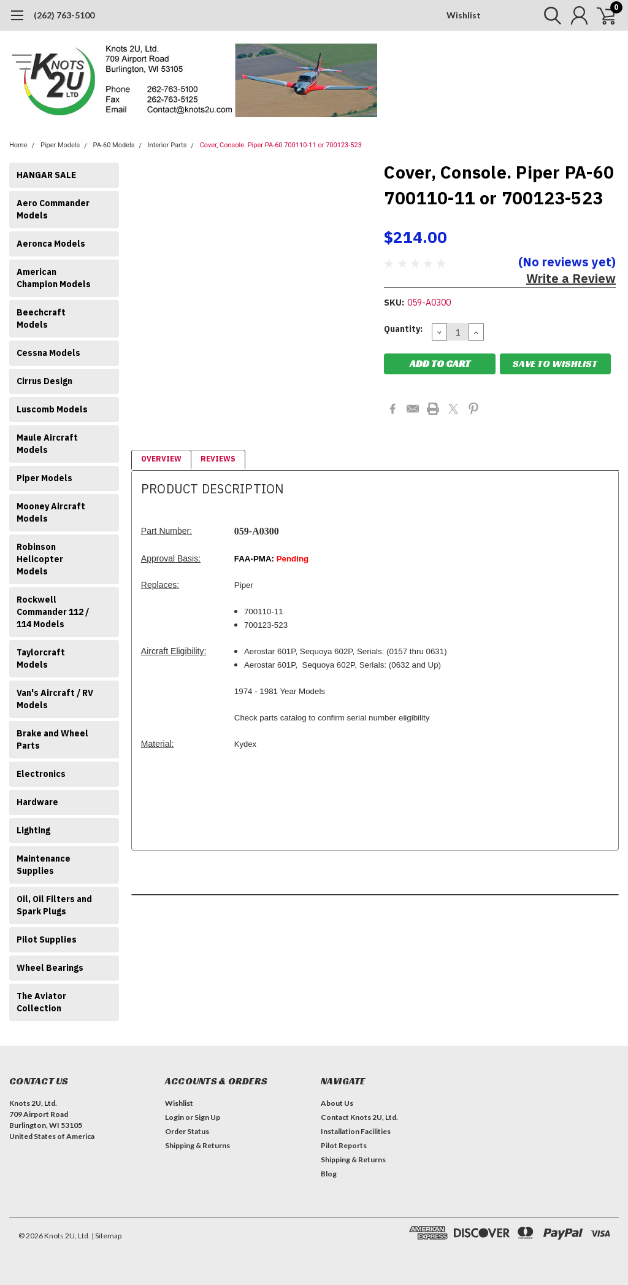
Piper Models (60, 145)
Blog (329, 1173)
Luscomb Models (52, 409)
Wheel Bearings (50, 967)
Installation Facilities (356, 1131)
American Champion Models (54, 278)
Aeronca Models (51, 243)
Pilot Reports (344, 1145)
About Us (337, 1103)
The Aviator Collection (41, 1002)
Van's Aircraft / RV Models (55, 699)
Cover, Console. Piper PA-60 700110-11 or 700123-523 (281, 145)
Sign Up (207, 1117)
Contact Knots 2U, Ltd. (359, 1117)
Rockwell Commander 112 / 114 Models (53, 612)
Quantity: (403, 328)
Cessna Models (48, 352)
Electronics (41, 773)
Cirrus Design (44, 381)
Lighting (33, 830)
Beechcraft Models (41, 318)
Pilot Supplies (47, 939)
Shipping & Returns (197, 1145)
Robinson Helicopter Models (40, 559)
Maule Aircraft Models (47, 443)
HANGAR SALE (46, 174)
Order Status (187, 1131)
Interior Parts (167, 145)
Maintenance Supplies (44, 864)
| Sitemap (106, 1235)
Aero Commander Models (53, 209)
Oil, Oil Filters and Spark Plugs (54, 905)
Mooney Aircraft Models (51, 512)
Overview (161, 458)
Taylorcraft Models (41, 658)
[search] (547, 15)
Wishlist (463, 15)
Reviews (218, 458)
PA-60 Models (114, 145)
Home (18, 145)
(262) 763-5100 (64, 15)
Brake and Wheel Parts (52, 739)
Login (174, 1117)
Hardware (37, 802)
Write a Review (571, 278)
